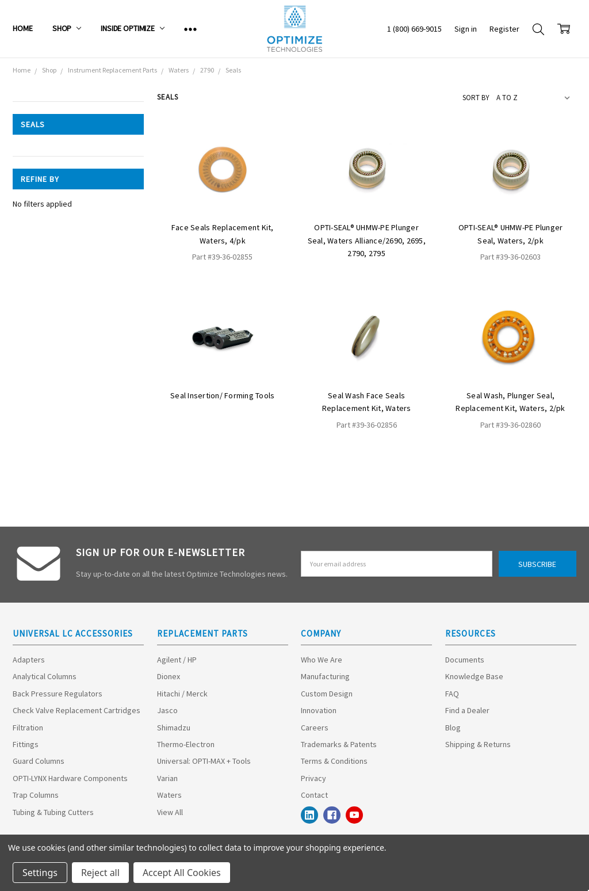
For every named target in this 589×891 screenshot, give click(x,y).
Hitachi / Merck (182, 693)
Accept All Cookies (182, 872)
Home (22, 28)
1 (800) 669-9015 (414, 29)
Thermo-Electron (186, 744)
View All (170, 812)
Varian (167, 778)
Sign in (465, 29)
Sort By (475, 97)
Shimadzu (173, 727)
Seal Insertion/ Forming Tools (222, 395)
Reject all (100, 872)
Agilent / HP (177, 659)
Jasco (167, 710)
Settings (40, 872)
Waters (169, 795)
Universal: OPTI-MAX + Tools (204, 761)
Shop (66, 28)
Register (504, 29)
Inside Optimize (133, 28)
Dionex (168, 676)
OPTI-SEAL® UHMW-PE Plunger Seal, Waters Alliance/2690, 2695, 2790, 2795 (367, 240)
